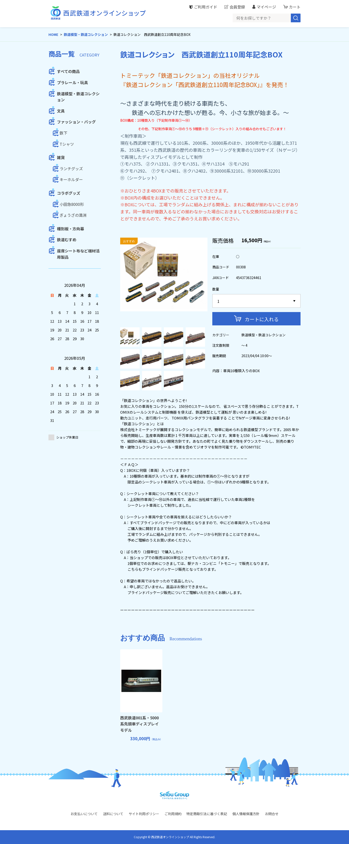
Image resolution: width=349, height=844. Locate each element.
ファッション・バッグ (76, 122)
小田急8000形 (72, 204)
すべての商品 (68, 71)
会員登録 (237, 7)
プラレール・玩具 (72, 82)
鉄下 (63, 133)
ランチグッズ (71, 168)
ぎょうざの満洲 (73, 215)
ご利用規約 (173, 813)
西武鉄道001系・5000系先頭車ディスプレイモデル (139, 724)
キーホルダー (71, 179)
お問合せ (271, 813)
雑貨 (61, 157)
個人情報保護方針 (246, 813)
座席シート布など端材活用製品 (78, 254)
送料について (113, 813)
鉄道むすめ (66, 239)
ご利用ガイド (205, 7)
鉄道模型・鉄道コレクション (86, 34)
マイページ (266, 7)
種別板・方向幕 (70, 229)
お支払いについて (84, 813)
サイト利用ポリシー (144, 813)
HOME (53, 34)
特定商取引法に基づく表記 (206, 813)
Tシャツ (67, 144)
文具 (61, 111)
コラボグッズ (68, 193)
